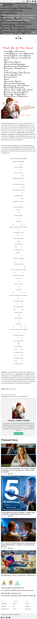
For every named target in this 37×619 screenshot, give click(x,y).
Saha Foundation (28, 609)
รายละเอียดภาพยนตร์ (18, 433)
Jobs (14, 606)
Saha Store (27, 603)
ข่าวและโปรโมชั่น (4, 603)
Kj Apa (22, 161)
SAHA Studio (27, 606)
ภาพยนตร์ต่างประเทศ (5, 609)
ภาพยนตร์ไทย (3, 606)
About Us (15, 603)
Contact (14, 609)
